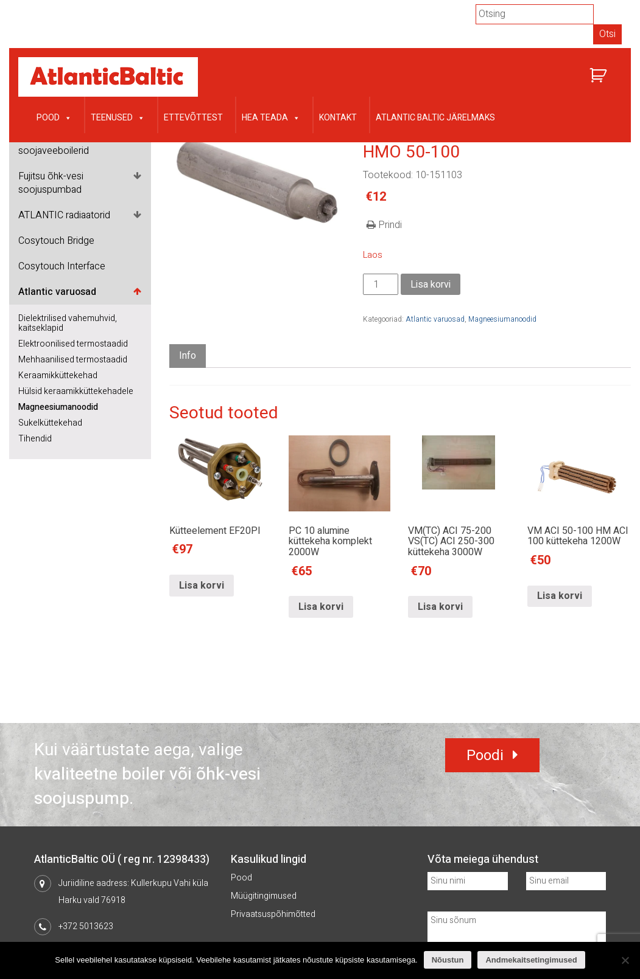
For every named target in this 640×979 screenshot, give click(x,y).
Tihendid (35, 438)
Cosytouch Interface (61, 266)
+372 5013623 (85, 926)
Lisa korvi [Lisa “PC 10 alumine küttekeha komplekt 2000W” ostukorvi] (320, 607)
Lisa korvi (430, 284)
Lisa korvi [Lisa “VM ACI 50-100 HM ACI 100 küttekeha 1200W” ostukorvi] (559, 596)
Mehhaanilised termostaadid (72, 359)
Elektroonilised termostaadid (73, 343)
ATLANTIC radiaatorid (64, 215)
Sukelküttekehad (50, 423)
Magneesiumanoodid (58, 407)
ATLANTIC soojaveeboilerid (53, 144)
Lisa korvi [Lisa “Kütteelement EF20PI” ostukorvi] (201, 585)
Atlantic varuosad (57, 292)
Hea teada (271, 116)
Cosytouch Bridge (56, 241)
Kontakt (338, 117)
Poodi (485, 755)
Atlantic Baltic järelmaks (435, 117)
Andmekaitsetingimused (531, 959)
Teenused (118, 116)
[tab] (187, 356)
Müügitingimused (264, 896)
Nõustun (448, 959)
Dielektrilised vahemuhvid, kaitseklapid (67, 323)
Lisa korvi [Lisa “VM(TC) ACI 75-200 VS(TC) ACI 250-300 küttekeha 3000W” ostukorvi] (440, 607)
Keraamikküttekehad (57, 375)
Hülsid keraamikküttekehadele (75, 391)
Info (187, 355)
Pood (54, 116)
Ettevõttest (193, 117)
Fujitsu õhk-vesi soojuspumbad (50, 183)
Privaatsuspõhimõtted (273, 914)
